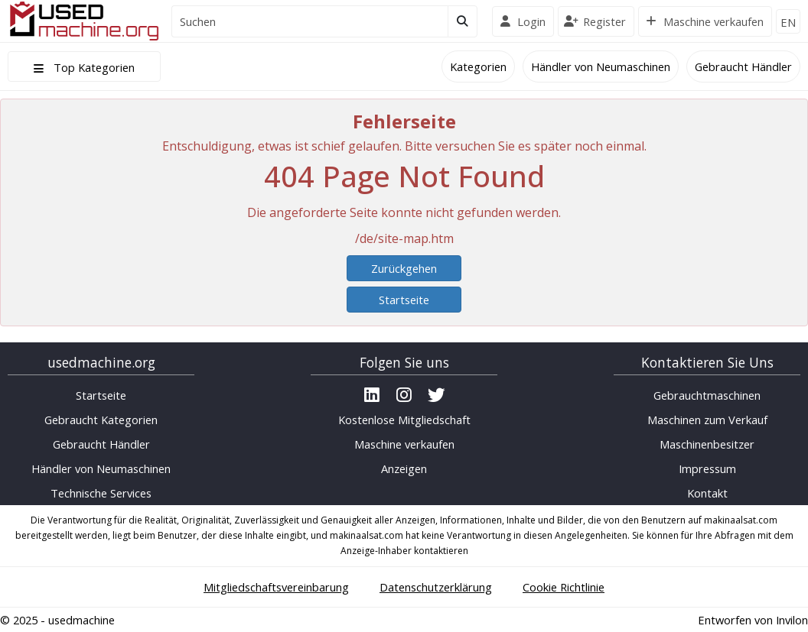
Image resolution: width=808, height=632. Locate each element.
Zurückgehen (404, 268)
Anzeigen (404, 468)
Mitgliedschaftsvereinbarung (276, 587)
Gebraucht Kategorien (101, 419)
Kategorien (478, 66)
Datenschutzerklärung (436, 587)
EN (788, 22)
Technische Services (101, 493)
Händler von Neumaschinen (600, 66)
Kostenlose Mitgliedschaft (404, 419)
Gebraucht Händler (743, 66)
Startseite (404, 299)
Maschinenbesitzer (707, 444)
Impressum (707, 468)
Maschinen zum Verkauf (707, 419)
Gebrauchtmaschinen (707, 395)
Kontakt (707, 493)
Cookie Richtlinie (563, 587)
